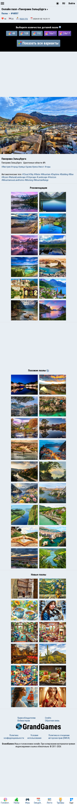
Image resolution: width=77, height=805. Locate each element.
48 (11, 33)
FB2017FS (24, 19)
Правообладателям (26, 773)
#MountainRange (40, 180)
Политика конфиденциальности (14, 792)
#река (35, 166)
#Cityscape (31, 177)
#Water (37, 174)
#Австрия (6, 166)
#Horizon (52, 177)
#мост (41, 166)
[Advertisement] (38, 74)
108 (24, 33)
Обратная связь (52, 776)
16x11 (50, 33)
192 (37, 33)
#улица (21, 166)
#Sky (31, 174)
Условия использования (34, 792)
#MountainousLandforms (13, 180)
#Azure (5, 177)
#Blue (71, 174)
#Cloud (25, 174)
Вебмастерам (24, 776)
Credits (48, 773)
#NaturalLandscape (17, 177)
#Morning (28, 180)
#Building (64, 174)
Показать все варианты (38, 43)
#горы (47, 166)
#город (14, 166)
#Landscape (42, 177)
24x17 (64, 33)
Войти (72, 3)
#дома (28, 166)
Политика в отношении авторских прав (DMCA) (59, 792)
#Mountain (45, 174)
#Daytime (55, 174)
